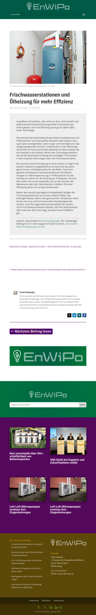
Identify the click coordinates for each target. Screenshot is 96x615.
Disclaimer (46, 600)
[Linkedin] (56, 607)
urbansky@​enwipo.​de (65, 574)
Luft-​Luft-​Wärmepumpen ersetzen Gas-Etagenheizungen (25, 509)
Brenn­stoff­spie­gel (51, 220)
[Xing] (60, 607)
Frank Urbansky (20, 108)
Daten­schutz (59, 600)
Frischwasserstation (58, 247)
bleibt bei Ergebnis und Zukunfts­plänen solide (67, 461)
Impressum (34, 600)
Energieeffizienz (19, 247)
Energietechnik (37, 247)
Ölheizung (75, 247)
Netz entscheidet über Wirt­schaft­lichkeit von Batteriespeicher (27, 456)
